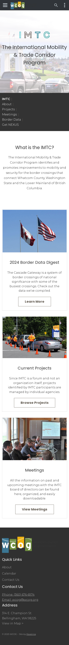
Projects (8, 109)
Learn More (34, 301)
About (7, 104)
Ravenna (31, 634)
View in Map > (12, 623)
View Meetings (34, 509)
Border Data (11, 119)
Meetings (9, 114)
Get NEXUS (10, 124)
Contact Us (10, 579)
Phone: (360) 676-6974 (18, 594)
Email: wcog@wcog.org (20, 599)
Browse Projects (35, 402)
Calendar (9, 573)
